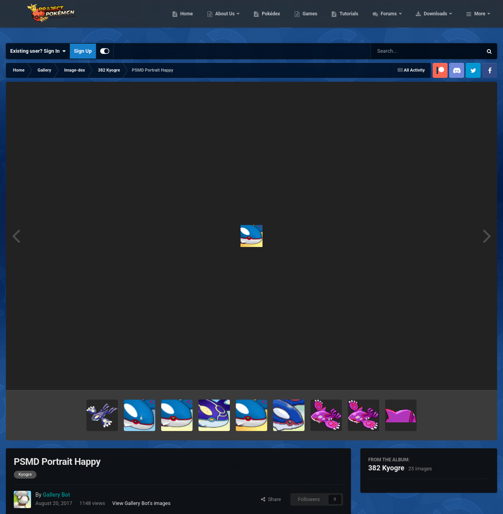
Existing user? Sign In (38, 51)
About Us (275, 19)
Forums (439, 19)
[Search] (406, 51)
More (479, 19)
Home (236, 19)
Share (271, 499)
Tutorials (399, 19)
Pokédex (321, 19)
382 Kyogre (386, 468)
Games (360, 19)
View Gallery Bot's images (141, 503)
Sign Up (83, 51)
